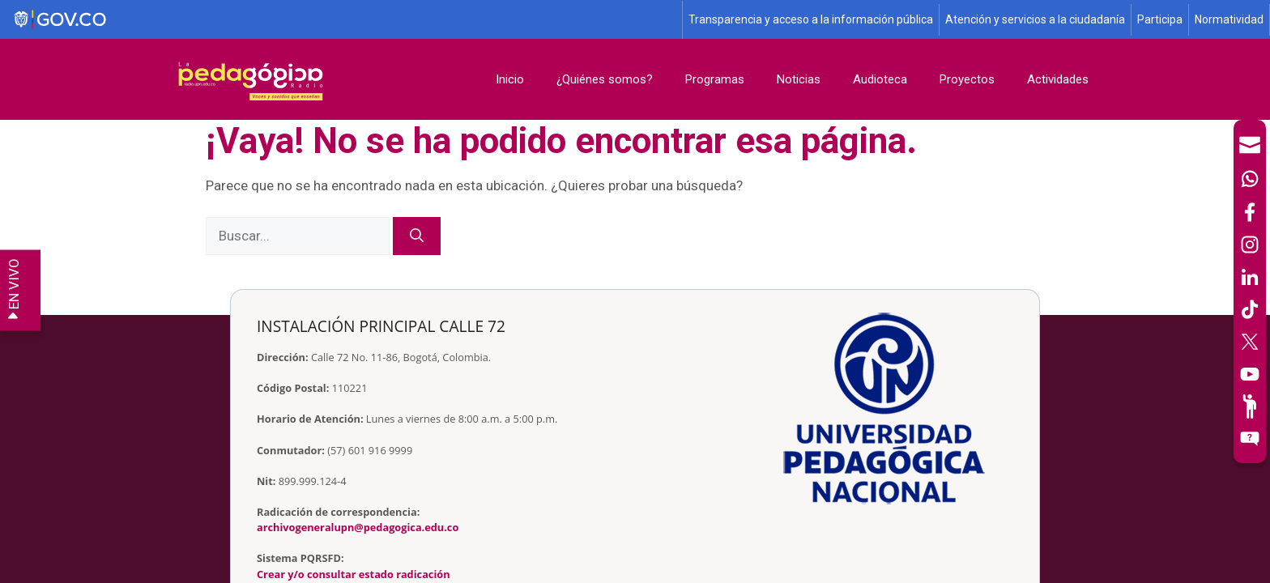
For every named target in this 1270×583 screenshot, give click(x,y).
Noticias (798, 79)
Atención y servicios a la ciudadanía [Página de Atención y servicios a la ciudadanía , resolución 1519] (1035, 19)
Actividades (1058, 79)
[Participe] (1250, 406)
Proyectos (967, 79)
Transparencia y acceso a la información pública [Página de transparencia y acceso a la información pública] (810, 19)
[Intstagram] (1250, 244)
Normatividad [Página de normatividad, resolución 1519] (1229, 19)
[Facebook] (1250, 212)
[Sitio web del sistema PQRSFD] (1250, 439)
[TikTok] (1250, 309)
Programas (714, 79)
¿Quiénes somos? (604, 79)
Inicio (510, 79)
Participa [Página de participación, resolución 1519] (1160, 19)
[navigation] (1250, 291)
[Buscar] (417, 236)
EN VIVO (14, 290)
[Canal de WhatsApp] (1250, 179)
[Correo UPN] (1250, 145)
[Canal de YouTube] (1250, 374)
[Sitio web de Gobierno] (342, 20)
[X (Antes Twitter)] (1250, 342)
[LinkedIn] (1250, 277)
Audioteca (880, 79)
